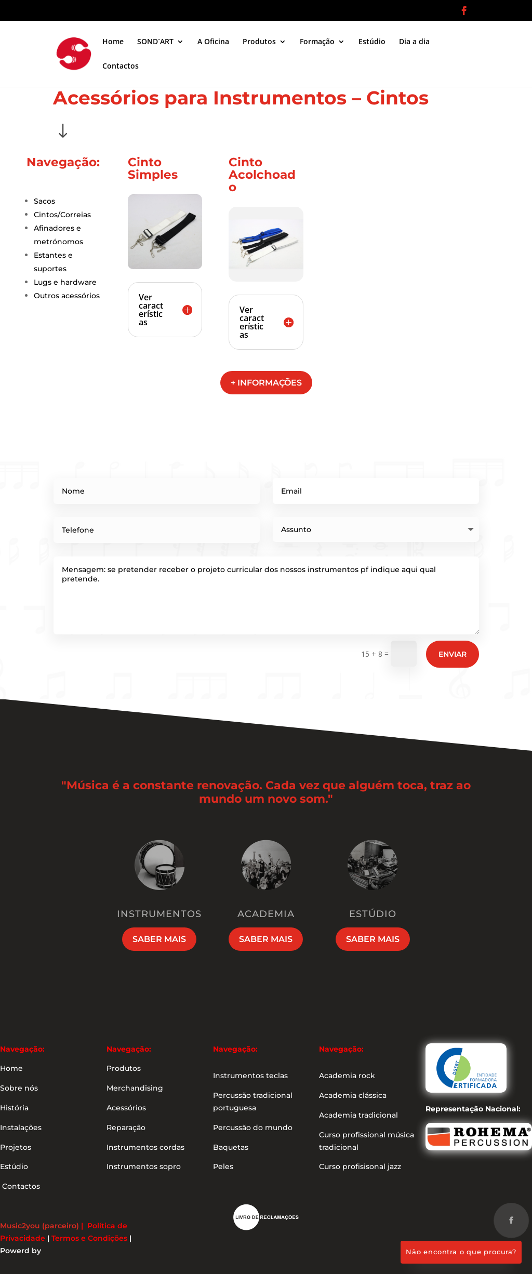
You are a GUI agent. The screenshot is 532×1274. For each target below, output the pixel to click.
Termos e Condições (89, 1238)
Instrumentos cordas (145, 1147)
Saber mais (159, 939)
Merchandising (135, 1088)
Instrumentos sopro (144, 1166)
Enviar (452, 654)
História (14, 1107)
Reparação (126, 1127)
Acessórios (126, 1107)
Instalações (21, 1127)
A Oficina (213, 42)
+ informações (266, 383)
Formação (317, 42)
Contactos (120, 66)
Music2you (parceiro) (39, 1225)
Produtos (259, 42)
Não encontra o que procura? (461, 1252)
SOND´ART (155, 42)
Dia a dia (414, 42)
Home (113, 42)
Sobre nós (19, 1088)
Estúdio (371, 42)
